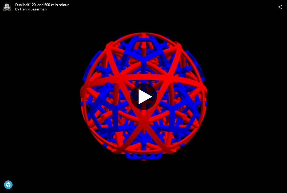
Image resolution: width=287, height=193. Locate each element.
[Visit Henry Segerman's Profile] (7, 7)
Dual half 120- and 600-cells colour (42, 4)
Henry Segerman (33, 9)
